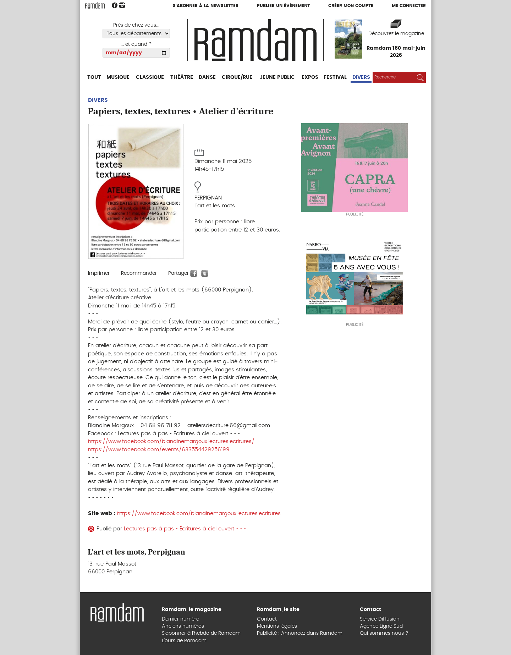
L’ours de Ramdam (184, 640)
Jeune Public (277, 77)
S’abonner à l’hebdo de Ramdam (201, 633)
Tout (94, 77)
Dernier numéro (180, 619)
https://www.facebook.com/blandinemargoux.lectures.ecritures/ (171, 441)
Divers (361, 77)
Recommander (139, 273)
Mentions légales (277, 626)
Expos (310, 77)
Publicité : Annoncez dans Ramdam (299, 633)
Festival (335, 77)
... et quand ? (136, 44)
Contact (267, 619)
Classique (150, 77)
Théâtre (181, 77)
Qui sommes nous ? (384, 633)
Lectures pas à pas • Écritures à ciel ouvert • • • (186, 528)
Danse (207, 77)
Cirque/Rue (237, 77)
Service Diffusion (380, 619)
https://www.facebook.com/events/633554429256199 (159, 449)
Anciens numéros (183, 626)
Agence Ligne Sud (381, 626)
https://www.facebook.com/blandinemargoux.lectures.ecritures (199, 513)
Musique (118, 77)
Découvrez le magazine (396, 33)
